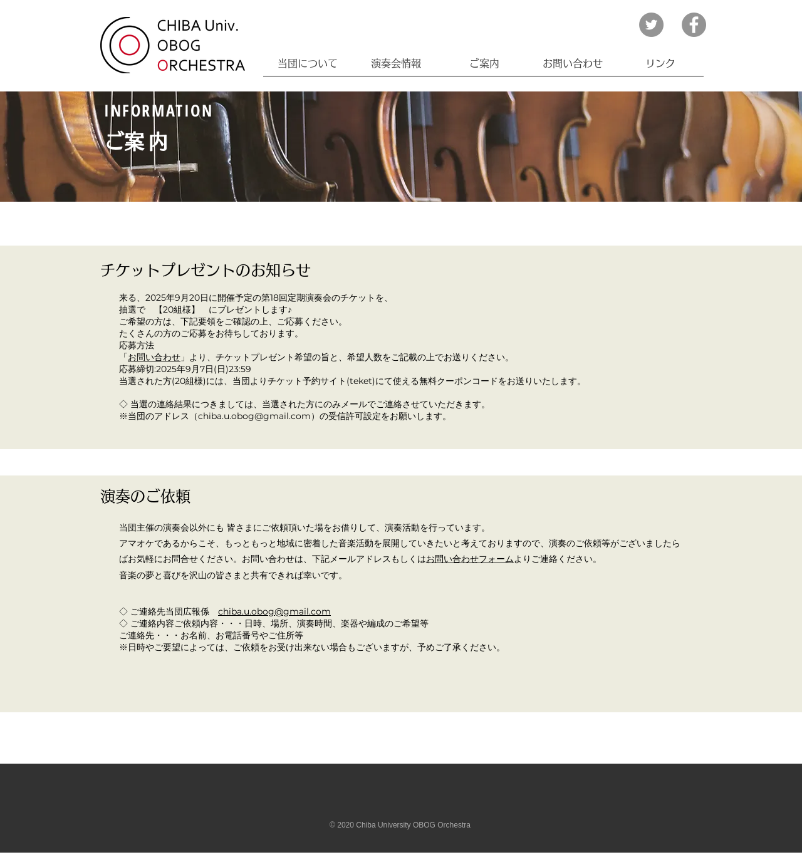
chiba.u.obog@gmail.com (274, 611)
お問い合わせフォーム (470, 558)
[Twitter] (651, 25)
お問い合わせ (154, 357)
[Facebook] (694, 25)
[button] (307, 63)
